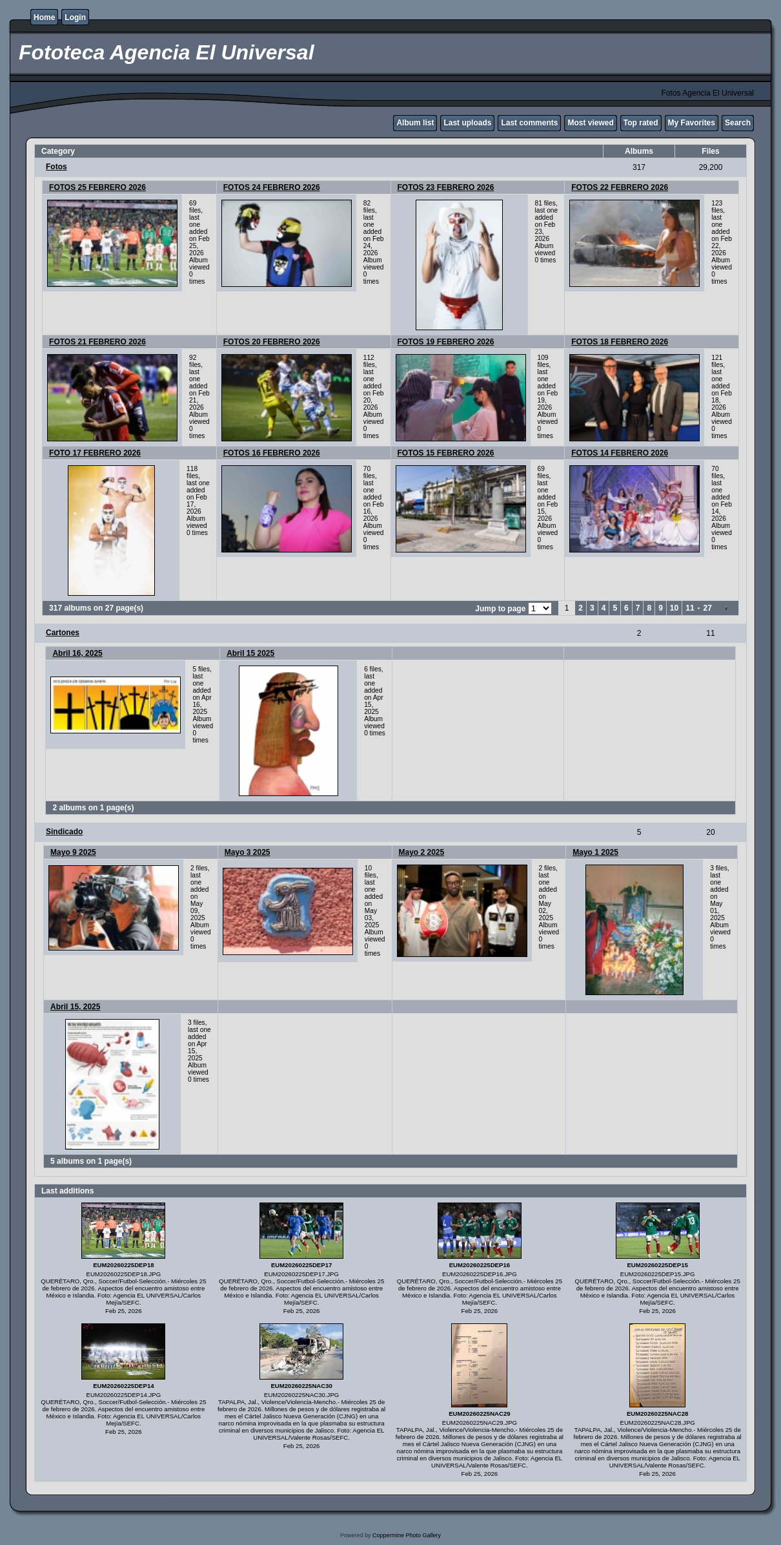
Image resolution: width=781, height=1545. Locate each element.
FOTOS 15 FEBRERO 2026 (446, 452)
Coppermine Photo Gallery (406, 1535)
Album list (415, 122)
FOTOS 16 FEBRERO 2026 (271, 452)
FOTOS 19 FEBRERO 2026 (446, 341)
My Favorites (691, 122)
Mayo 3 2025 (247, 852)
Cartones (62, 632)
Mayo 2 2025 (422, 852)
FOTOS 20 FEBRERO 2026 (271, 341)
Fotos (56, 166)
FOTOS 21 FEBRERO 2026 (97, 341)
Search (738, 122)
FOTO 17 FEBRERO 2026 (95, 452)
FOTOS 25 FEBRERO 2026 (97, 187)
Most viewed (590, 122)
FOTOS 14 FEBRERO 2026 (619, 452)
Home (44, 17)
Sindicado (64, 831)
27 (708, 608)
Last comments (529, 122)
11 (689, 608)
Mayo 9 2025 (73, 852)
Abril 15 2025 (250, 653)
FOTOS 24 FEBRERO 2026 (271, 187)
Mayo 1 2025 (595, 852)
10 (674, 608)
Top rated (641, 122)
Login (75, 17)
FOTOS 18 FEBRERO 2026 (619, 341)
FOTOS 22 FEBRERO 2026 (619, 187)
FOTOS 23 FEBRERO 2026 (446, 187)
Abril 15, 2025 (75, 1006)
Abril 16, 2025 (77, 653)
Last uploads (467, 122)
